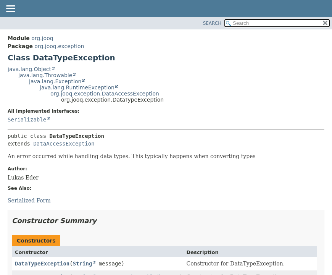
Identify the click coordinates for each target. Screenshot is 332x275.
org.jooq (42, 38)
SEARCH (212, 23)
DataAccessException (63, 144)
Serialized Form (29, 200)
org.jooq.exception (59, 46)
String (82, 263)
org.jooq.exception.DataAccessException (104, 94)
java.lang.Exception (55, 81)
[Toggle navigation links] (10, 9)
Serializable (27, 119)
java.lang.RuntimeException (77, 87)
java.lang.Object (29, 69)
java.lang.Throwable (45, 75)
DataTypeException (42, 263)
